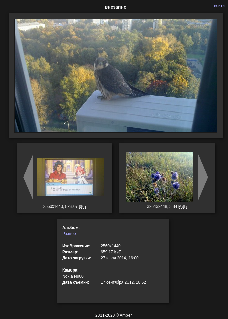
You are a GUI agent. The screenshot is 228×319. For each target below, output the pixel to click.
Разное (69, 233)
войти (219, 5)
